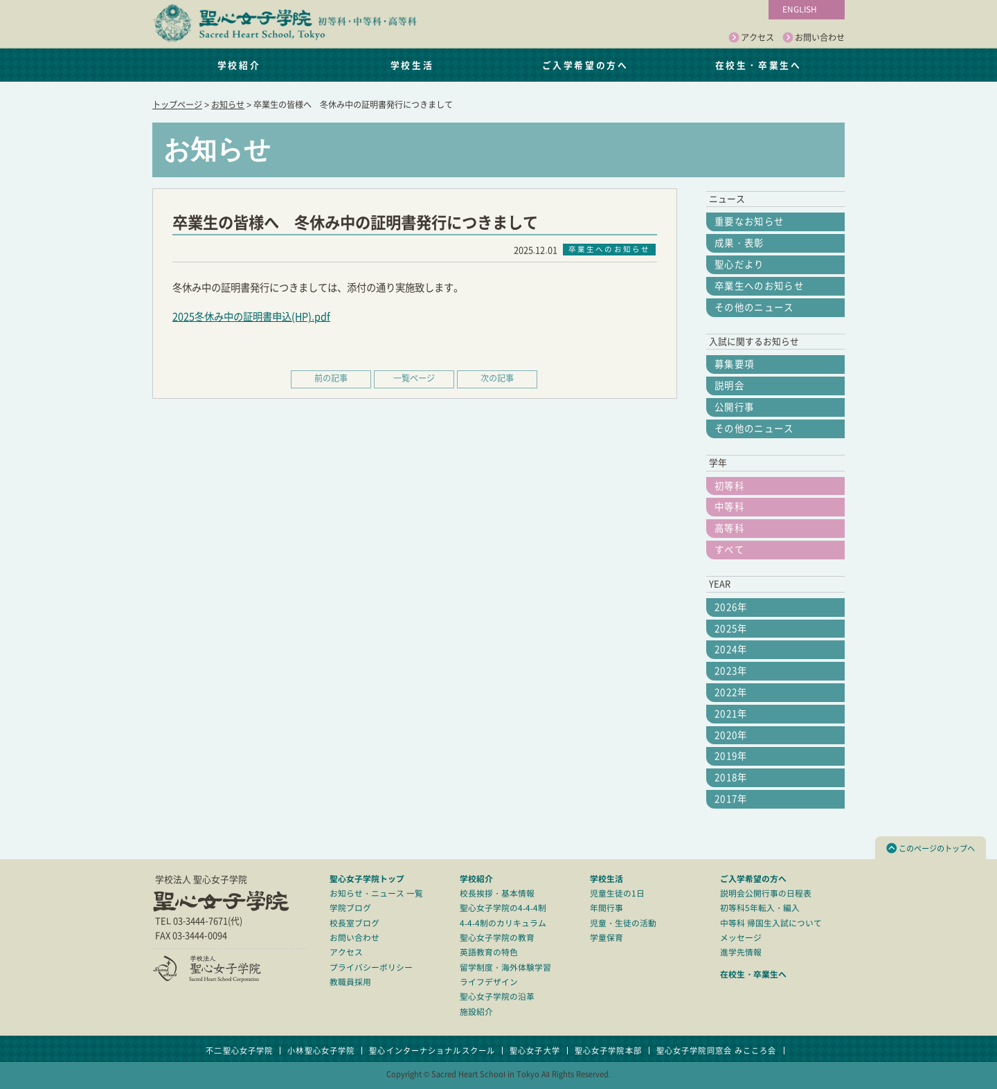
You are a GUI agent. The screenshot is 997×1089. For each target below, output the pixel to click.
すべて (729, 550)
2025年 (731, 628)
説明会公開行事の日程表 (765, 893)
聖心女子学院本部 (608, 1050)
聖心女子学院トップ (367, 878)
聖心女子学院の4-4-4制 (503, 908)
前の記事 (331, 378)
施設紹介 (476, 1012)
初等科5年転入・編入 (760, 908)
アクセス (751, 38)
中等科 (729, 507)
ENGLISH (799, 9)
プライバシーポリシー (371, 967)
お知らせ (227, 104)
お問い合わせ (813, 38)
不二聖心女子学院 (239, 1050)
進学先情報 (741, 952)
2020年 (731, 735)
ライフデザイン (489, 982)
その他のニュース (754, 307)
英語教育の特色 (489, 952)
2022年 (731, 692)
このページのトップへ (930, 848)
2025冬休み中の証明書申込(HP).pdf (251, 317)
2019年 (731, 756)
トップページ (177, 104)
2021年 (731, 714)
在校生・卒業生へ (758, 64)
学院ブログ (350, 908)
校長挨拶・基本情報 (497, 893)
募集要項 (734, 364)
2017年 (731, 799)
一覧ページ (414, 378)
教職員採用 (350, 982)
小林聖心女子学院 (320, 1050)
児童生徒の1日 (617, 893)
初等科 (729, 486)
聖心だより (739, 264)
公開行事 (734, 407)
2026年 (731, 607)
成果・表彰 (739, 243)
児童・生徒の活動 (623, 923)
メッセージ (741, 938)
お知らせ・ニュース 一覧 (376, 893)
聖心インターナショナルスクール (432, 1050)
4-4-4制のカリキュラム (503, 923)
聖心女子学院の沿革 (497, 996)
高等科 (729, 528)
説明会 (729, 385)
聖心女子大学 (535, 1050)
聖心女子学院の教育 (497, 938)
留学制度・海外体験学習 (505, 967)
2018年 (731, 777)
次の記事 (497, 378)
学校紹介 (238, 64)
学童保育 (606, 938)
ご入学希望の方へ (585, 64)
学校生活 (411, 64)
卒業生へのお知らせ (759, 286)
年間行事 (606, 908)
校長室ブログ (354, 923)
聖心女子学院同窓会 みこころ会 (716, 1050)
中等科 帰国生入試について (771, 923)
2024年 (731, 649)
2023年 (731, 671)
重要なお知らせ (749, 221)
